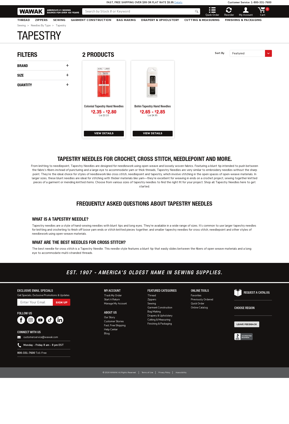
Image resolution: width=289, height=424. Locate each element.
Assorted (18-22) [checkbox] (33, 149)
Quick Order (197, 350)
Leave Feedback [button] (247, 370)
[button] (251, 53)
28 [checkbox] (23, 143)
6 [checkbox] (22, 178)
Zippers (41, 20)
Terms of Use (147, 418)
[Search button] (196, 11)
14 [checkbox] (23, 102)
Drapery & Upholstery (160, 20)
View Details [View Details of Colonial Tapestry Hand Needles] (103, 133)
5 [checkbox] (22, 172)
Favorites (196, 342)
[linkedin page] (59, 366)
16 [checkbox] (23, 107)
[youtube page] (40, 366)
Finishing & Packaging (243, 20)
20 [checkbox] (23, 119)
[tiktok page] (50, 366)
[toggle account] (246, 12)
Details (178, 2)
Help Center (111, 376)
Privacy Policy (164, 418)
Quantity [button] (24, 159)
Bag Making (126, 20)
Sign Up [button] (61, 349)
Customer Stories (114, 367)
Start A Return (112, 346)
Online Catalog (199, 354)
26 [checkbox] (23, 137)
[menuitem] (24, 20)
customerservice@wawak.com (40, 383)
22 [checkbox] (23, 125)
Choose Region (244, 354)
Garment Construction (91, 20)
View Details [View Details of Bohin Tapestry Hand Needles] (152, 133)
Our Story (109, 363)
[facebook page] (21, 366)
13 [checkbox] (23, 96)
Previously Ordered (202, 346)
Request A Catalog (257, 339)
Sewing (59, 20)
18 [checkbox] (23, 113)
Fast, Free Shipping (115, 371)
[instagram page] (31, 366)
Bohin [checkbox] (25, 73)
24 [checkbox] (23, 131)
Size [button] (20, 88)
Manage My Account (115, 350)
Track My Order (113, 342)
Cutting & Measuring (202, 20)
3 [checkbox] (22, 166)
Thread (23, 20)
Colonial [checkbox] (27, 79)
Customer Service (239, 2)
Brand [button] (22, 66)
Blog (107, 380)
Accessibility (181, 418)
